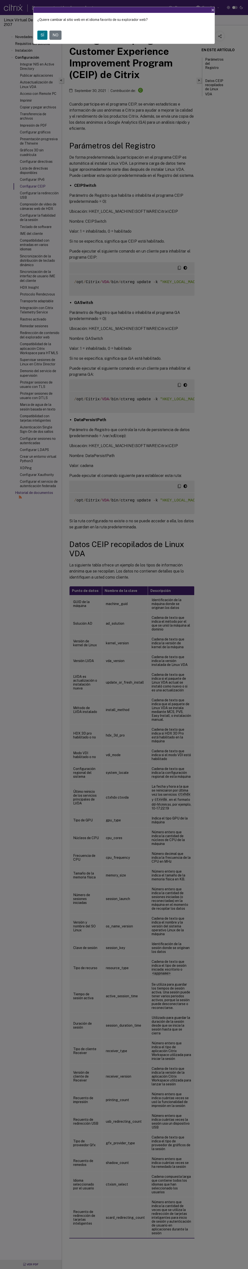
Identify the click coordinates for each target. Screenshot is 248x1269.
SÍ (42, 35)
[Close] (212, 10)
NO (55, 35)
